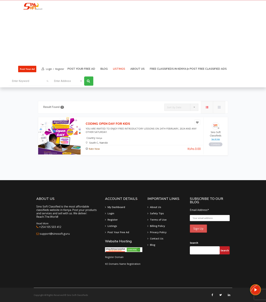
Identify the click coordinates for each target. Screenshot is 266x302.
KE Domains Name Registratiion (122, 263)
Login (111, 213)
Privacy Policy (158, 232)
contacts (215, 144)
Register (59, 69)
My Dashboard (116, 207)
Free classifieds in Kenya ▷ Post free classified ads (188, 69)
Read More (42, 223)
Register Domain (114, 257)
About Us (137, 69)
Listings (112, 226)
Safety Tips (157, 213)
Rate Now (94, 148)
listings (119, 69)
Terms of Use (158, 219)
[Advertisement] (122, 37)
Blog (104, 69)
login (49, 69)
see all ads (215, 139)
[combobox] (181, 107)
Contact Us (156, 238)
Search (194, 242)
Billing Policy (157, 226)
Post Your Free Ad (81, 69)
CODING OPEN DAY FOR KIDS (108, 124)
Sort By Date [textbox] (174, 107)
